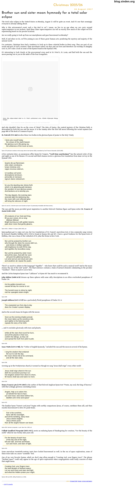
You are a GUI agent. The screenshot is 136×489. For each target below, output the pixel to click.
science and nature (87, 481)
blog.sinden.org (124, 1)
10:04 (5, 484)
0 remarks (10, 484)
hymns (79, 481)
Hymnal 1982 (73, 481)
